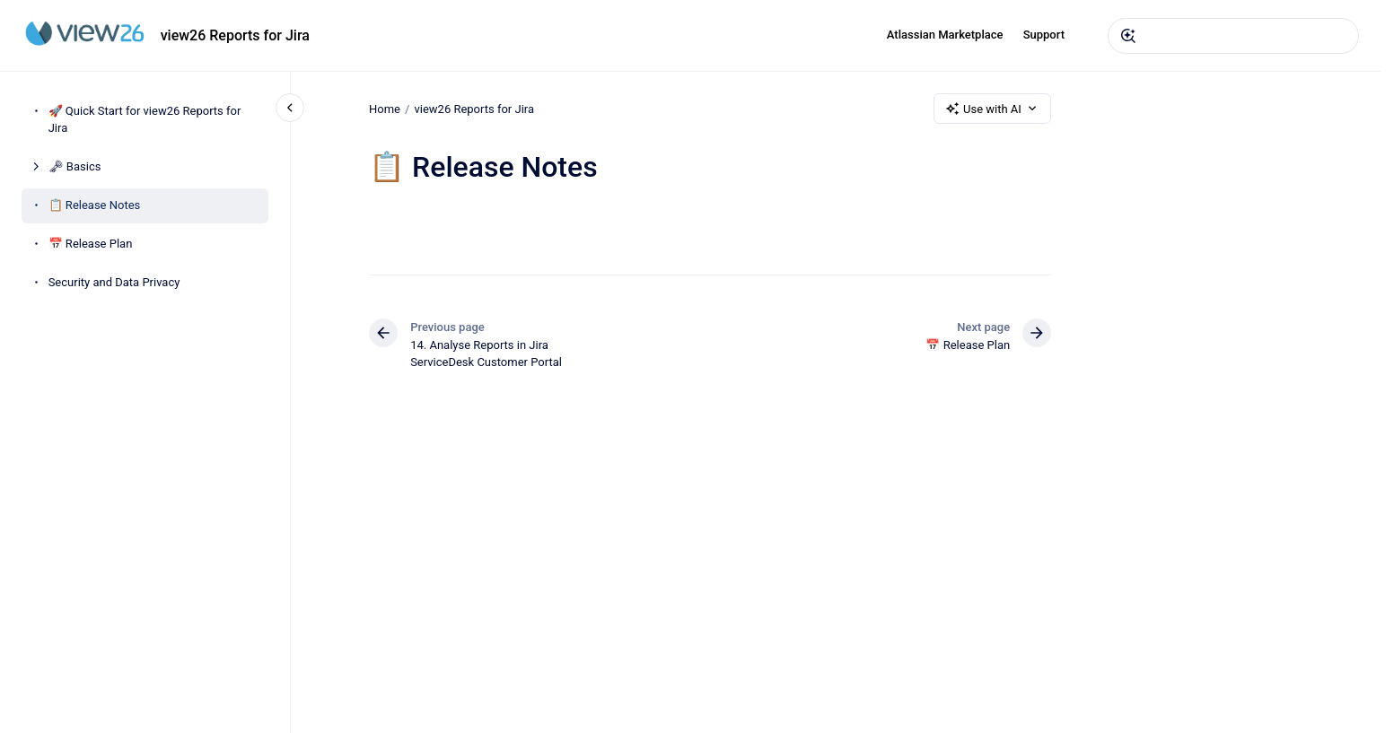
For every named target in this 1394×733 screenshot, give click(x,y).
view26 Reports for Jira (235, 35)
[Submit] (1128, 36)
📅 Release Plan (90, 243)
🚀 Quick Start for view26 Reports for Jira (144, 119)
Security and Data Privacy (114, 282)
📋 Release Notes (94, 205)
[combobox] (1233, 36)
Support (1044, 34)
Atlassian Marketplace (945, 34)
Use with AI (992, 108)
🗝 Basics (74, 166)
